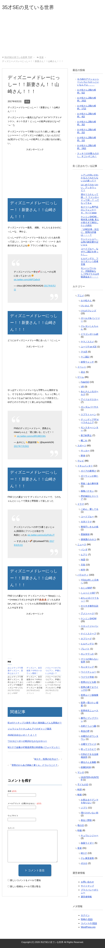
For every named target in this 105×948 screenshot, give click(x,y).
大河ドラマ (86, 522)
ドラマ (80, 504)
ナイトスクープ (88, 633)
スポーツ (81, 445)
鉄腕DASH (86, 767)
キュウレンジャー (89, 835)
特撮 (79, 830)
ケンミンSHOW (88, 618)
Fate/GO (85, 382)
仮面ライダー (87, 843)
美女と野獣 (86, 820)
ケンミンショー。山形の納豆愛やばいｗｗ (89, 242)
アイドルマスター (89, 399)
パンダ (84, 549)
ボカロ (84, 863)
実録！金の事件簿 (89, 483)
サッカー (85, 450)
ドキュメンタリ (85, 466)
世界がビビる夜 (88, 682)
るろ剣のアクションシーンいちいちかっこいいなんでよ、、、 (88, 82)
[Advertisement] (52, 35)
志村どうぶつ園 (88, 726)
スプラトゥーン (88, 414)
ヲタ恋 (84, 352)
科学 (83, 570)
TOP (18, 57)
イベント (81, 367)
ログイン (85, 915)
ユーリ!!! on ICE (89, 347)
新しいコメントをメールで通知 (25, 880)
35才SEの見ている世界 (28, 7)
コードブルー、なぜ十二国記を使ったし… (89, 252)
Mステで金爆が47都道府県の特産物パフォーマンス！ (34, 747)
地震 (83, 560)
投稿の (86, 919)
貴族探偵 (85, 534)
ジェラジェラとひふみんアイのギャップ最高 (29, 729)
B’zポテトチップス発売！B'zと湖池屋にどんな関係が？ (35, 723)
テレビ (80, 461)
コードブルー (87, 516)
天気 (83, 565)
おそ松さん (86, 300)
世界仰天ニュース (89, 710)
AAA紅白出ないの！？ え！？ (22, 735)
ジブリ (84, 808)
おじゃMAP (86, 588)
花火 (83, 372)
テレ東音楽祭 (87, 858)
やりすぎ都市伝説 (89, 606)
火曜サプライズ (88, 744)
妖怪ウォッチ (87, 362)
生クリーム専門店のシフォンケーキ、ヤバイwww (89, 210)
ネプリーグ (86, 639)
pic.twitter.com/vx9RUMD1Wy (31, 436)
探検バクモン (87, 491)
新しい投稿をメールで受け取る (25, 886)
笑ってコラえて (88, 749)
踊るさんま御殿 (88, 762)
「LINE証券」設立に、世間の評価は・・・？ (90, 232)
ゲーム (80, 377)
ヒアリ (84, 554)
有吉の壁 (85, 731)
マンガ (80, 772)
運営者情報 (86, 897)
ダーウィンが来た (89, 476)
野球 (83, 456)
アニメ (80, 295)
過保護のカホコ (88, 539)
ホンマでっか (87, 654)
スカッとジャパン (89, 626)
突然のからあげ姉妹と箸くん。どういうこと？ (35, 765)
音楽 (27, 101)
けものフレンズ (88, 311)
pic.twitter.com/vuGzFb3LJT (41, 535)
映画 (79, 795)
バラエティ (82, 575)
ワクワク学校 (87, 677)
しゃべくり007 (88, 593)
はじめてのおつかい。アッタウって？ (89, 188)
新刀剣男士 (86, 435)
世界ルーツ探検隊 (89, 695)
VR (82, 387)
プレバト (85, 649)
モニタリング (87, 667)
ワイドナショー (88, 672)
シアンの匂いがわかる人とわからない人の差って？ (89, 178)
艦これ (84, 440)
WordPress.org (88, 927)
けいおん (85, 305)
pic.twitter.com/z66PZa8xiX (27, 279)
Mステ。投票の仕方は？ (46, 759)
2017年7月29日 (21, 446)
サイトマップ (87, 886)
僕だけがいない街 (89, 813)
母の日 (80, 825)
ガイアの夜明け (88, 471)
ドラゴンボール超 (89, 334)
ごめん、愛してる (89, 509)
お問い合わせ (87, 882)
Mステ (84, 853)
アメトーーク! (87, 613)
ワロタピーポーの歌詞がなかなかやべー (27, 741)
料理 (79, 789)
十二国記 (85, 357)
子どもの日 (82, 784)
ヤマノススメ (87, 341)
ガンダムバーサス (89, 407)
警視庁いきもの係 (89, 527)
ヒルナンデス (87, 644)
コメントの (89, 923)
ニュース (81, 544)
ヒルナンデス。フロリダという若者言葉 (89, 261)
